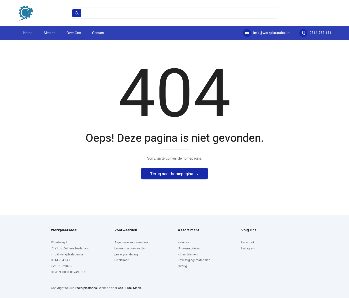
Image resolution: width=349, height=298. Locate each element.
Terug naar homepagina (172, 175)
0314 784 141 (315, 33)
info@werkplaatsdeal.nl (266, 33)
